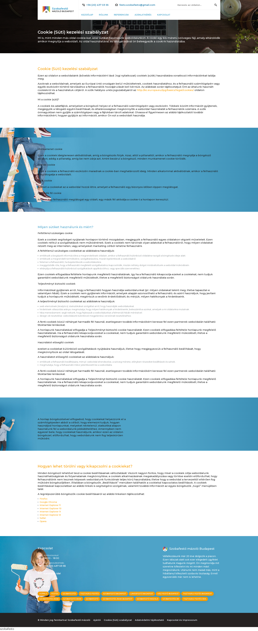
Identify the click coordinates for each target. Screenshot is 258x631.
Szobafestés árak (49, 599)
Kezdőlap (88, 15)
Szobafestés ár (170, 599)
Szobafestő (92, 599)
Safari (43, 518)
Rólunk (105, 15)
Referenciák (123, 15)
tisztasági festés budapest (197, 593)
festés (54, 593)
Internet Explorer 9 (50, 512)
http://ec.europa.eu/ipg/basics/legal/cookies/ (165, 90)
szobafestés (69, 593)
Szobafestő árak (72, 599)
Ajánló (43, 593)
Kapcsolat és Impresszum (182, 620)
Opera (43, 521)
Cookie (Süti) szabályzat (118, 620)
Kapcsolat (167, 15)
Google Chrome (48, 502)
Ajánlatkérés (146, 15)
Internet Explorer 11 (50, 505)
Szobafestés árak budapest (117, 599)
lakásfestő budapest (141, 593)
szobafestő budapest (114, 593)
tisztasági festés (89, 593)
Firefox (43, 499)
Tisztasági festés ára (194, 599)
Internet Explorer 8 (50, 515)
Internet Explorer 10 (50, 508)
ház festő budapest (168, 593)
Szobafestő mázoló (147, 599)
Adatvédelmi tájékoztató (149, 620)
